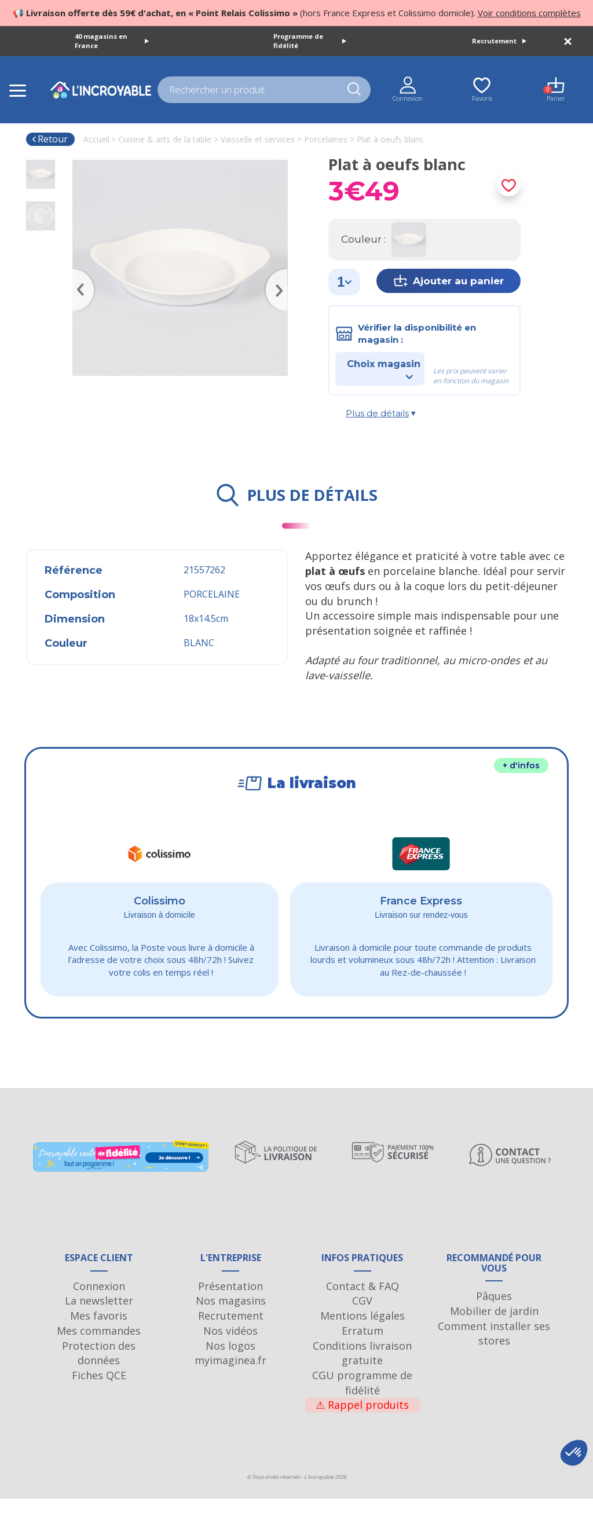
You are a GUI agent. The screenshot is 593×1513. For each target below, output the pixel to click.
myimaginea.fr (230, 1375)
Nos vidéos (230, 1345)
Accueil (96, 139)
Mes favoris (98, 1330)
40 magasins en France (112, 41)
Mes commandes (99, 1345)
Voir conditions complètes (529, 13)
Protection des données (99, 1367)
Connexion (99, 1300)
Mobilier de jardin (494, 1325)
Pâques (494, 1310)
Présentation (230, 1300)
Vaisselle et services (258, 139)
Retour (49, 139)
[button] (574, 1453)
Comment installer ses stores (494, 1347)
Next (282, 273)
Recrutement (499, 40)
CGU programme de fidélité (362, 1397)
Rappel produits (362, 1419)
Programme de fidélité (309, 41)
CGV (362, 1315)
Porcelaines (325, 139)
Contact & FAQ (362, 1300)
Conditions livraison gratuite (362, 1367)
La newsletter (99, 1315)
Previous (78, 273)
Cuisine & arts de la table (164, 139)
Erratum (362, 1345)
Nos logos (230, 1360)
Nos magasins (231, 1315)
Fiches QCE (99, 1390)
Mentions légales (362, 1330)
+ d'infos (521, 765)
